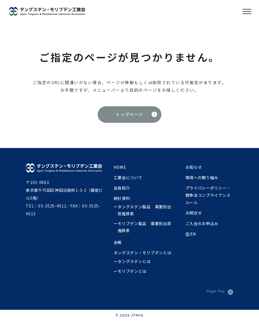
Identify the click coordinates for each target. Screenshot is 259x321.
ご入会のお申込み (202, 223)
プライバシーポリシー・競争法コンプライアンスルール (208, 195)
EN (190, 234)
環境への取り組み (202, 177)
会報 (118, 242)
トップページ (129, 114)
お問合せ (193, 213)
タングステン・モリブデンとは (142, 252)
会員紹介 (122, 188)
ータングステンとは (132, 261)
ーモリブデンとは (130, 271)
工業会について (128, 177)
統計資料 (122, 198)
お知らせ (193, 167)
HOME (120, 167)
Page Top (215, 291)
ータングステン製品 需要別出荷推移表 (142, 210)
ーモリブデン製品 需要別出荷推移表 (142, 227)
